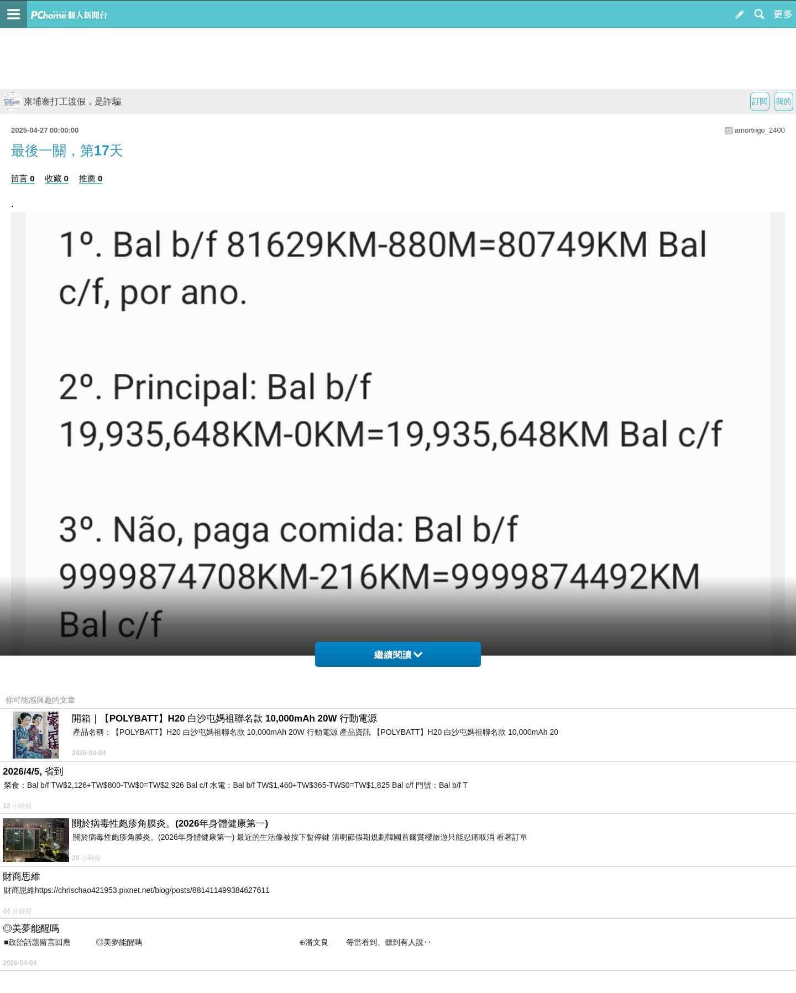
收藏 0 (57, 178)
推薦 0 (91, 178)
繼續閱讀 (398, 655)
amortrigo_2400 (760, 130)
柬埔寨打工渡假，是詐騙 (62, 101)
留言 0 (23, 178)
